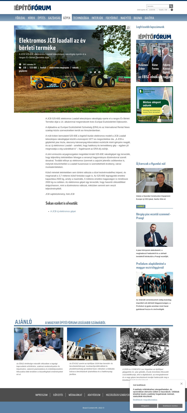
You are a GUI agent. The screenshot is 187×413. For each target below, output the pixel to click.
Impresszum (41, 395)
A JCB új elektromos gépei (63, 211)
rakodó (75, 68)
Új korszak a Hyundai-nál (150, 164)
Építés (41, 18)
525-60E (33, 68)
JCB (24, 68)
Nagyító (126, 18)
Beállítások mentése (170, 406)
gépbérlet (23, 71)
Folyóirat (112, 18)
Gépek (66, 18)
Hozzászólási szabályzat (118, 395)
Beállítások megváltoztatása (145, 400)
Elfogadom (145, 406)
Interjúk (97, 18)
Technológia (81, 18)
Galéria (149, 18)
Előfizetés (58, 395)
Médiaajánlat (75, 395)
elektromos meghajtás (59, 68)
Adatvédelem (94, 395)
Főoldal (20, 18)
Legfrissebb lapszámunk (150, 27)
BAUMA (138, 18)
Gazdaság (54, 18)
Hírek (31, 18)
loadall (43, 68)
